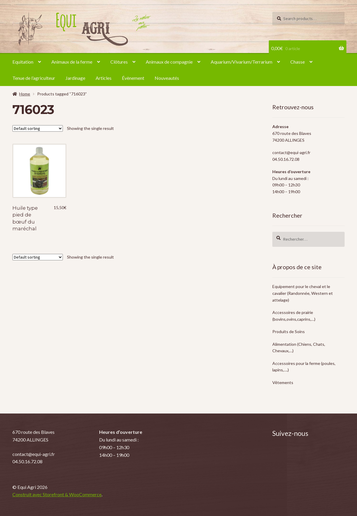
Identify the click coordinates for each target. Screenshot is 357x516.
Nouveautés (167, 78)
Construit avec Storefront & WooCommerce (56, 494)
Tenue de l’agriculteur (33, 78)
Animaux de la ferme (71, 61)
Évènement (133, 78)
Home (24, 93)
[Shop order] (37, 128)
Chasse (297, 61)
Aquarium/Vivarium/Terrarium (241, 61)
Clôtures (119, 61)
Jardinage (75, 78)
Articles (104, 78)
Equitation (22, 61)
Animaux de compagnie (169, 61)
